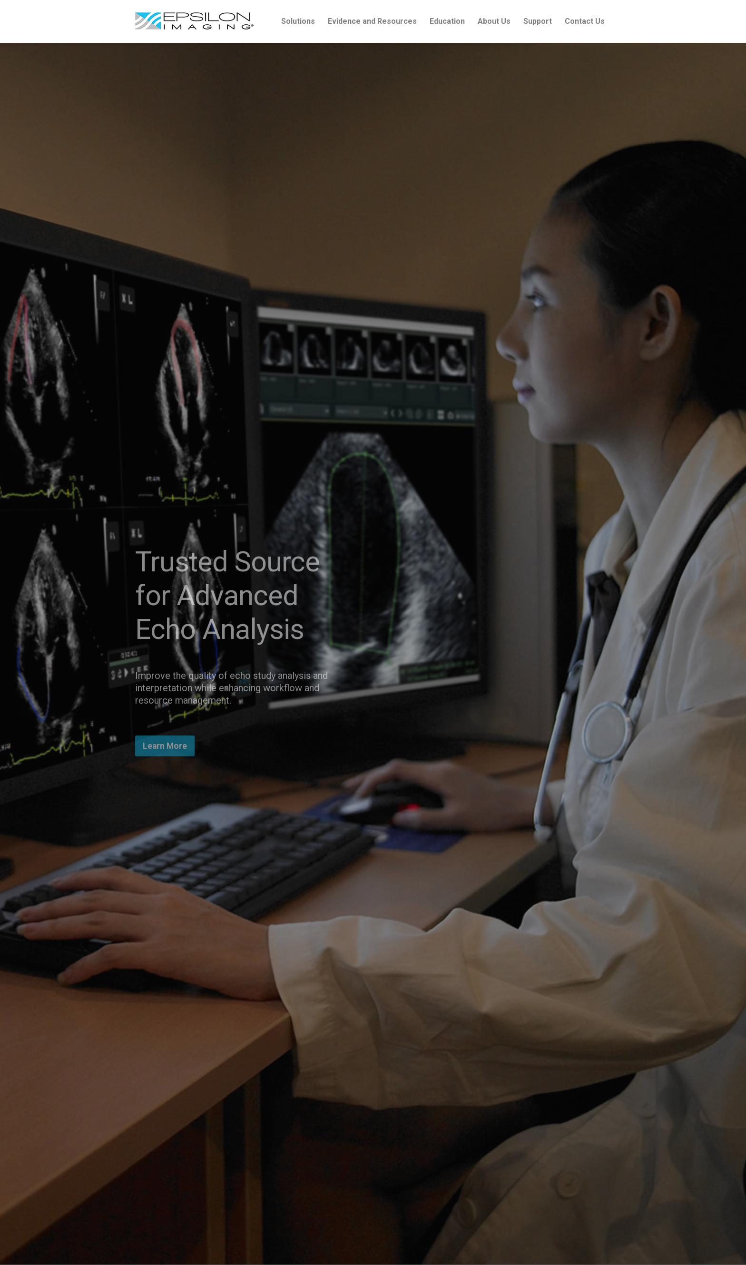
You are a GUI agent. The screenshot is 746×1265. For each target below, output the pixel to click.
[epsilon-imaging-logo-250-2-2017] (194, 21)
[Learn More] (165, 745)
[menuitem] (298, 21)
